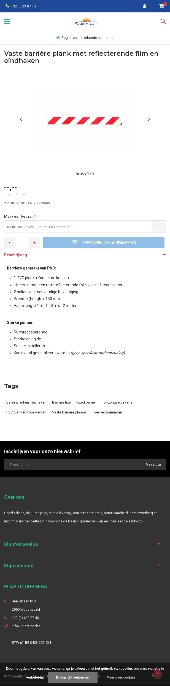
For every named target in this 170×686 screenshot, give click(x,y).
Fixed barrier (86, 402)
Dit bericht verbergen (72, 677)
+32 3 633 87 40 (21, 6)
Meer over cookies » (122, 677)
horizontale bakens (117, 402)
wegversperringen (107, 412)
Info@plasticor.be (26, 626)
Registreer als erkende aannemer (85, 38)
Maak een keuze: (19, 216)
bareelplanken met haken (26, 402)
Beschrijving (15, 255)
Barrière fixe (61, 402)
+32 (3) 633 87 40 (25, 618)
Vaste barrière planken (70, 412)
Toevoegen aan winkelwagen (103, 242)
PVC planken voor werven (26, 412)
